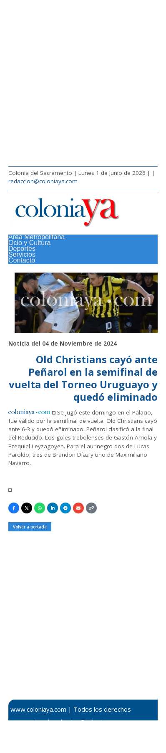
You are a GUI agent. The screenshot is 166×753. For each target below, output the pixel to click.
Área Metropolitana (36, 236)
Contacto (21, 260)
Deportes (21, 248)
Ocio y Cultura (29, 242)
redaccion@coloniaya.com (43, 181)
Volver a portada (30, 527)
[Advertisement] (83, 83)
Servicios (21, 254)
